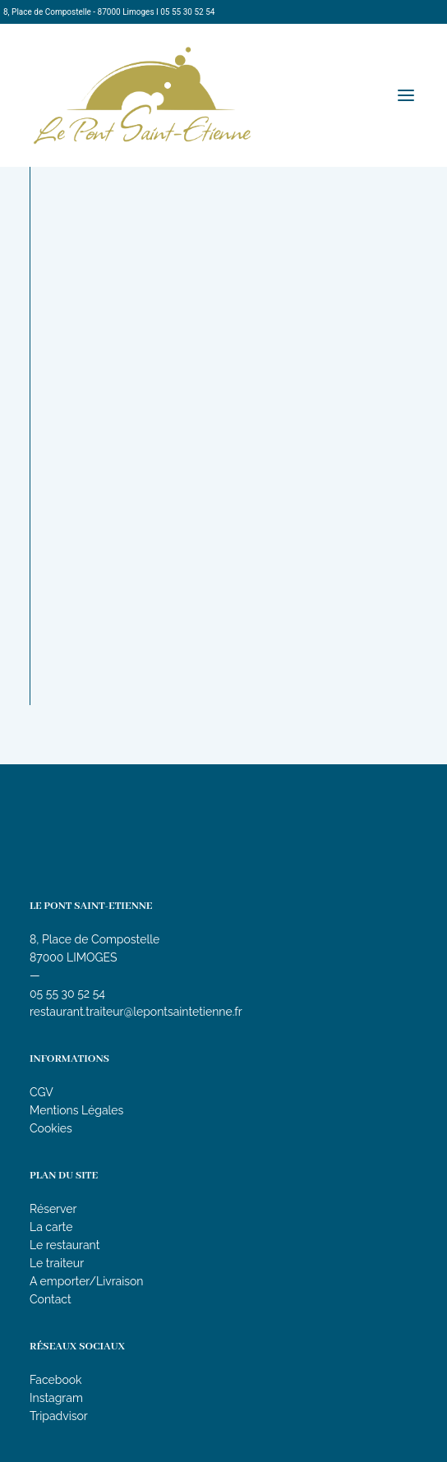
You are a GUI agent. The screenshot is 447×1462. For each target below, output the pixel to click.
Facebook (56, 1379)
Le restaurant (64, 1245)
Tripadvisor (59, 1416)
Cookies (51, 1128)
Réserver (53, 1208)
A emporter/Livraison (87, 1281)
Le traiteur (57, 1263)
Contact (50, 1299)
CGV (41, 1092)
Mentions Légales (76, 1110)
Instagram (56, 1397)
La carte (51, 1227)
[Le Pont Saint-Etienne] (142, 95)
